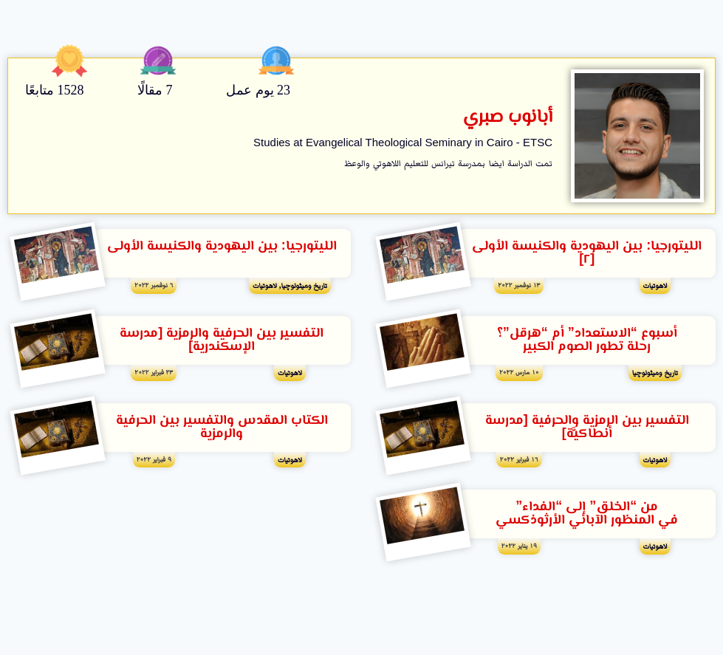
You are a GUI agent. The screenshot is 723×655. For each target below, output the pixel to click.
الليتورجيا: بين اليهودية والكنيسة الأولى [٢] (587, 253)
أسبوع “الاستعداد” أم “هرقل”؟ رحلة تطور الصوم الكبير (587, 340)
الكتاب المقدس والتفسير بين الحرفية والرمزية (222, 428)
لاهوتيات (655, 285)
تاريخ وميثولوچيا (304, 285)
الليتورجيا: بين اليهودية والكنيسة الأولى (222, 246)
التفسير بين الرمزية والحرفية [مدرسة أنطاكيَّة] (587, 428)
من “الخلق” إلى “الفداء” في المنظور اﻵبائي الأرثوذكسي (587, 514)
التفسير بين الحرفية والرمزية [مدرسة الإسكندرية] (221, 340)
